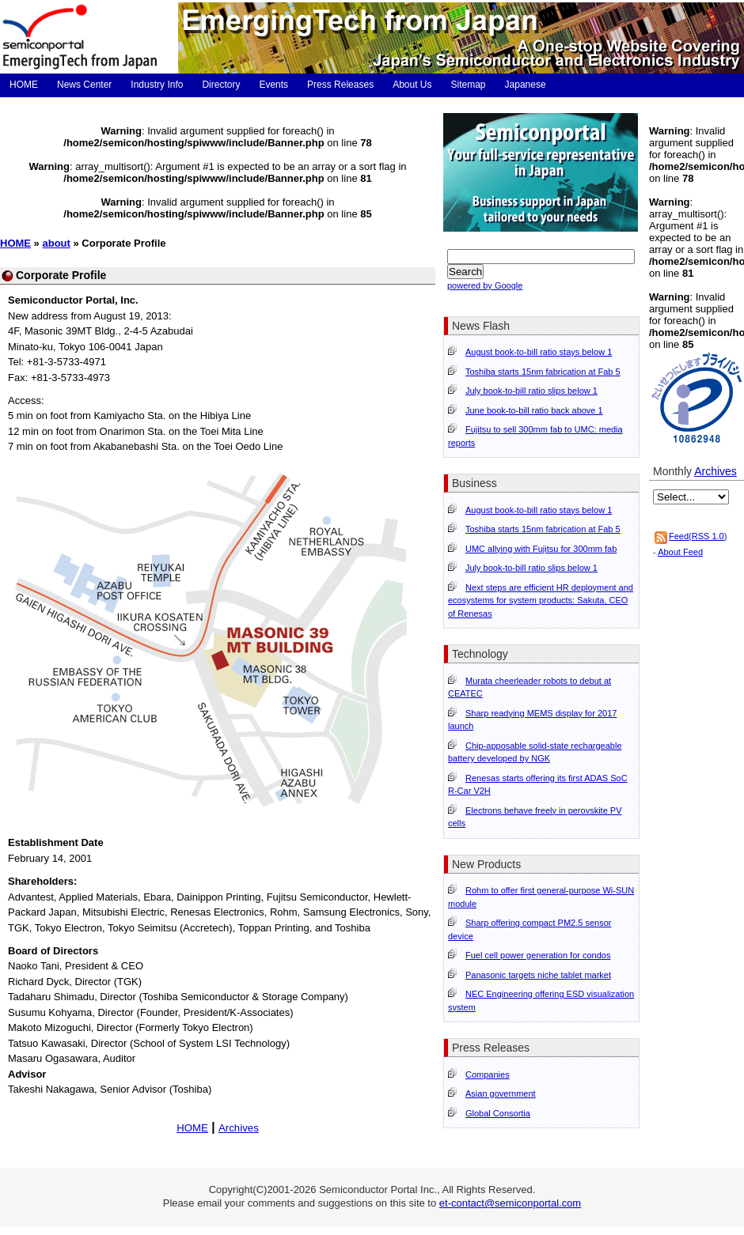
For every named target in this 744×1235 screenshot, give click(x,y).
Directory (221, 84)
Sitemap (468, 84)
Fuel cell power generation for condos (537, 955)
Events (273, 84)
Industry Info (157, 84)
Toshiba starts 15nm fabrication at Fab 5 (543, 371)
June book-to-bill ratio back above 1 (534, 410)
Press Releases (340, 84)
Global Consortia (497, 1113)
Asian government (500, 1093)
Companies (487, 1074)
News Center (84, 84)
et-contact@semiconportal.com (510, 1203)
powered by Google (484, 285)
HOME (23, 84)
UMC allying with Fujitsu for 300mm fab (541, 548)
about (56, 243)
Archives (238, 1128)
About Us (412, 84)
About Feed (680, 552)
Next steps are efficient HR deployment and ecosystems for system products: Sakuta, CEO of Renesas (540, 600)
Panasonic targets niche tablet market (538, 975)
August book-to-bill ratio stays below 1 (538, 352)
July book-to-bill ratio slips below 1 (531, 390)
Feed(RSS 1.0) (698, 536)
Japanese (525, 84)
